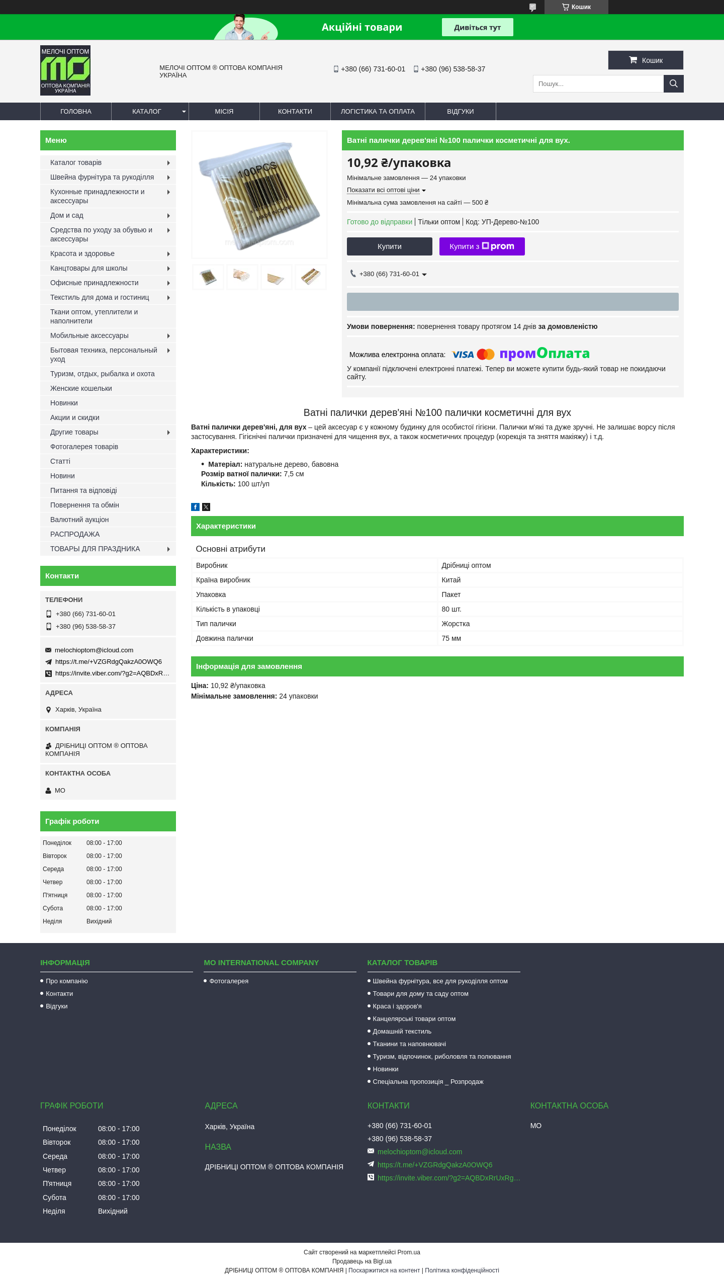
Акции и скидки (75, 417)
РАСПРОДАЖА (75, 534)
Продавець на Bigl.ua (362, 1261)
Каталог (146, 111)
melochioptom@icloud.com (94, 650)
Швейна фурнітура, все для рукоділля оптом (440, 981)
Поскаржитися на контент (384, 1270)
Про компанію (67, 981)
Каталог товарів (76, 162)
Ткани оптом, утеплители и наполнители (94, 316)
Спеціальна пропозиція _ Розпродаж (428, 1081)
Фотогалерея (228, 981)
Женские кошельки (81, 388)
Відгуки (460, 111)
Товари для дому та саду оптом (421, 993)
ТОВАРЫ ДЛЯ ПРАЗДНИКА (95, 549)
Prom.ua (409, 1252)
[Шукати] (674, 84)
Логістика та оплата (378, 111)
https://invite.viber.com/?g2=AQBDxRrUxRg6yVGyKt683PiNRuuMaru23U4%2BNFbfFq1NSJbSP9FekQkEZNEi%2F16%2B (450, 1178)
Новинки (64, 403)
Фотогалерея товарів (84, 447)
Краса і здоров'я (397, 1006)
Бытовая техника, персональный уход (103, 354)
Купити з (481, 246)
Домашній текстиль (402, 1031)
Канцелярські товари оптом (414, 1018)
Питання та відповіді (83, 490)
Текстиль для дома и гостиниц (99, 297)
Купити (390, 246)
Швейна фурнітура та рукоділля (102, 177)
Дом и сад (66, 215)
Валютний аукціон (79, 520)
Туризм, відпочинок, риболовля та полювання (442, 1056)
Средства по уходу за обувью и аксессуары (101, 234)
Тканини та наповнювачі (409, 1044)
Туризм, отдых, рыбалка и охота (102, 374)
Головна (76, 111)
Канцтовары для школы (89, 268)
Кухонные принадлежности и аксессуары (97, 196)
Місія (224, 111)
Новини (62, 476)
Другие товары (74, 432)
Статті (60, 461)
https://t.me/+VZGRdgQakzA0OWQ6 (108, 661)
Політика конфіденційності (462, 1270)
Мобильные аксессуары (89, 335)
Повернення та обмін (84, 505)
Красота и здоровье (82, 253)
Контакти (295, 111)
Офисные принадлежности (94, 283)
